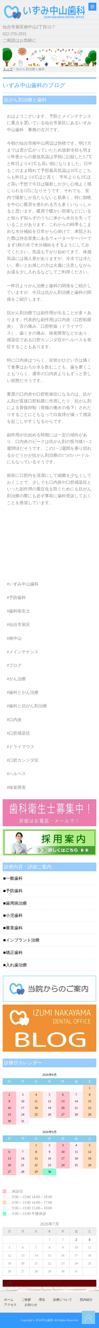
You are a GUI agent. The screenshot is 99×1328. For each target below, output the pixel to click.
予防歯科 (14, 891)
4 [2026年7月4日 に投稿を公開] (89, 1239)
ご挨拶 (26, 1300)
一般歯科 (14, 878)
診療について (62, 1300)
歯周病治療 (16, 903)
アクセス (10, 1305)
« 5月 (7, 1283)
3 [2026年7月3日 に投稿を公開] (76, 1239)
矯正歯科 (14, 952)
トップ (8, 69)
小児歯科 (14, 915)
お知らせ (31, 1305)
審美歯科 (14, 928)
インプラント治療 (23, 940)
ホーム (8, 1300)
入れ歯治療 (16, 965)
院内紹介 (86, 1300)
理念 (42, 1300)
